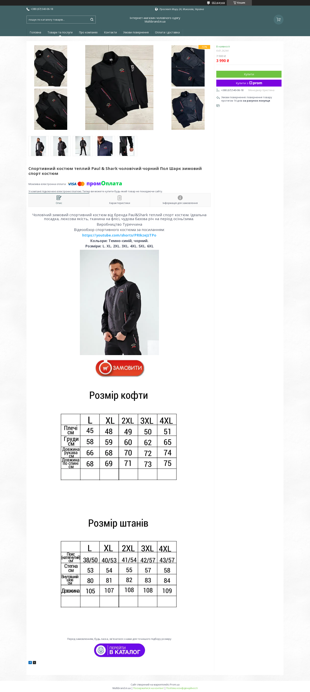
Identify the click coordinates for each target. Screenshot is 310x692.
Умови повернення (136, 32)
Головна (35, 32)
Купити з (249, 83)
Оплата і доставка (167, 32)
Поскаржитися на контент (148, 688)
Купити (249, 74)
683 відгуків (218, 2)
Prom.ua (175, 684)
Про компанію (88, 32)
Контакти (110, 32)
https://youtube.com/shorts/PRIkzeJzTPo (119, 235)
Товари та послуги (60, 32)
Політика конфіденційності (182, 688)
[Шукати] (92, 20)
